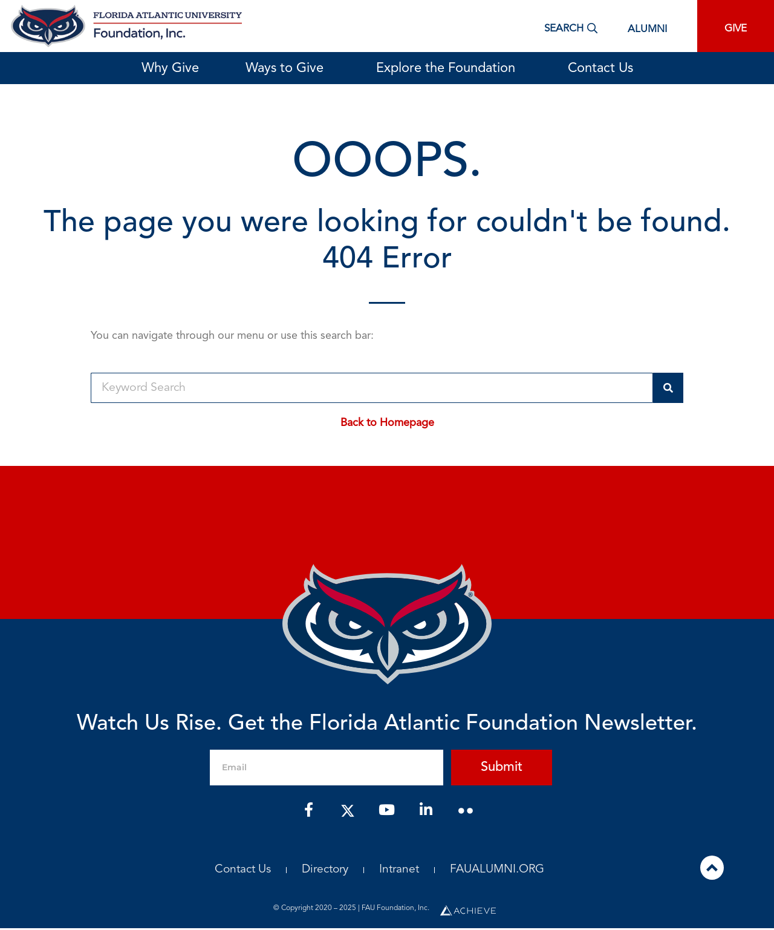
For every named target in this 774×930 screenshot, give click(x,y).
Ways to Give (288, 68)
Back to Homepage (387, 423)
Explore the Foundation (448, 68)
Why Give (170, 68)
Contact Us (600, 68)
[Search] (668, 388)
